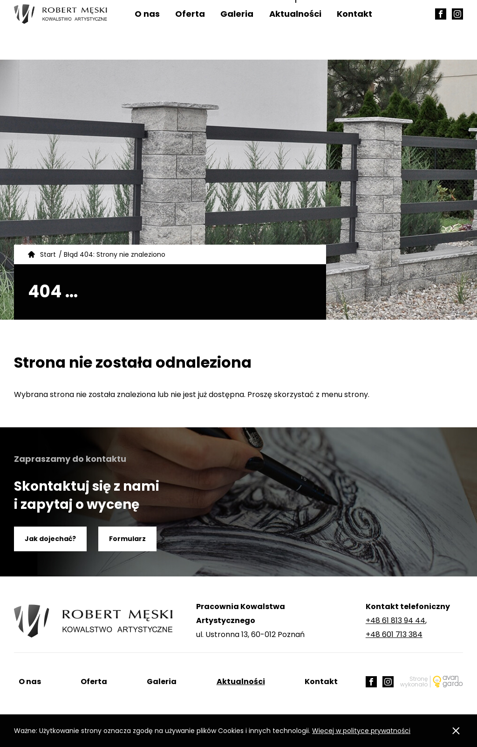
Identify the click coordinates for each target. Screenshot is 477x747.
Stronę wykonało (414, 681)
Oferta (190, 30)
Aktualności (295, 30)
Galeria (236, 30)
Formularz (127, 538)
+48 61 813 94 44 (395, 620)
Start (48, 254)
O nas (147, 30)
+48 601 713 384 (394, 634)
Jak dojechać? (50, 538)
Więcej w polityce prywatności (361, 730)
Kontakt (354, 30)
